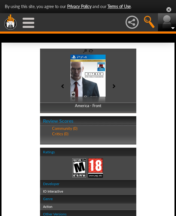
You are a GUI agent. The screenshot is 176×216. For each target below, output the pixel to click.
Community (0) (64, 128)
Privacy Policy (79, 6)
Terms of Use (119, 6)
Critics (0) (60, 133)
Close (168, 9)
